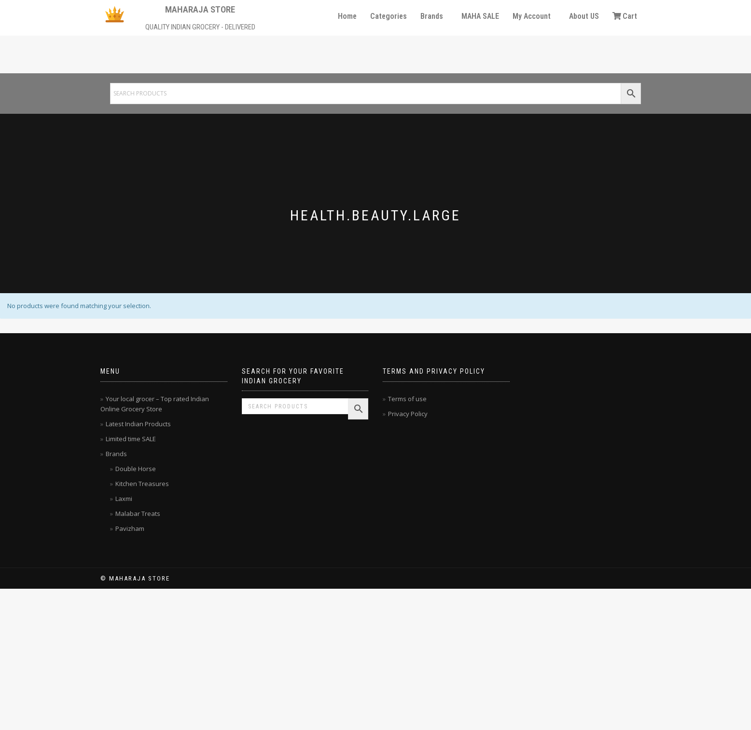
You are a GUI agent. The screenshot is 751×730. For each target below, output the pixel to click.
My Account (532, 16)
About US (584, 16)
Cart (624, 16)
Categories (388, 16)
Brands (431, 16)
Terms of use (407, 398)
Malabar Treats (137, 513)
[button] (434, 16)
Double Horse (135, 468)
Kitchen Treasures (142, 483)
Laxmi (123, 498)
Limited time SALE (131, 438)
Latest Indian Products (138, 423)
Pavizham (129, 528)
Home (347, 16)
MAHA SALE (480, 16)
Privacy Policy (408, 413)
